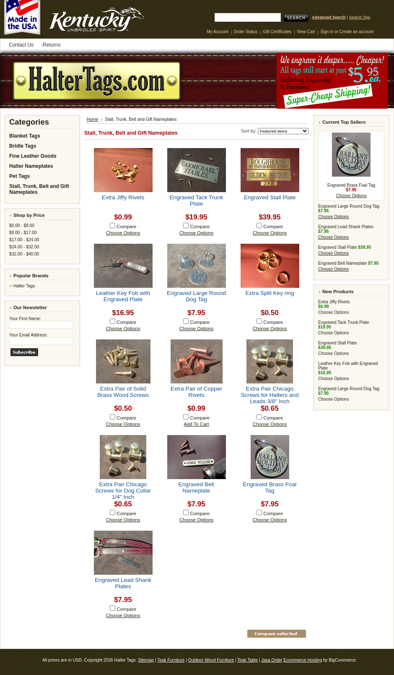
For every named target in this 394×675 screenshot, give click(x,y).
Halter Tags (24, 286)
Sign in (326, 31)
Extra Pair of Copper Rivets (197, 392)
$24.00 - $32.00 (24, 247)
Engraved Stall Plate (270, 197)
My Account (217, 31)
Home (92, 119)
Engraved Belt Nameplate (197, 487)
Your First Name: (25, 318)
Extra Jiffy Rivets (123, 197)
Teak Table (247, 660)
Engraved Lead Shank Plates (123, 583)
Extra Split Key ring (269, 293)
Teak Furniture (170, 660)
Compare (126, 226)
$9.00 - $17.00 (23, 232)
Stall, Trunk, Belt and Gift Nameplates (39, 189)
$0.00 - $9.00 (21, 225)
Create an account (356, 31)
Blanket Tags (24, 136)
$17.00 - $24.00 (24, 239)
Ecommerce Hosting (302, 660)
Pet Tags (19, 176)
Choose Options (123, 232)
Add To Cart (196, 424)
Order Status (246, 31)
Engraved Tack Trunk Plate (196, 200)
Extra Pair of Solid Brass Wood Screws (123, 392)
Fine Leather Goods (33, 156)
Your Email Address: (28, 335)
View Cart (306, 31)
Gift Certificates (277, 31)
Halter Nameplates (31, 166)
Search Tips (360, 17)
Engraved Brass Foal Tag (270, 487)
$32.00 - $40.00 (24, 254)
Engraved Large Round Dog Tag (196, 296)
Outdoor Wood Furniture (211, 660)
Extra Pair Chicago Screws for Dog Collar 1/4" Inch (123, 490)
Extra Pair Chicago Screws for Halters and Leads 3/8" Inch (269, 395)
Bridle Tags (22, 146)
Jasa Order (271, 660)
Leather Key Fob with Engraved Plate (123, 296)
